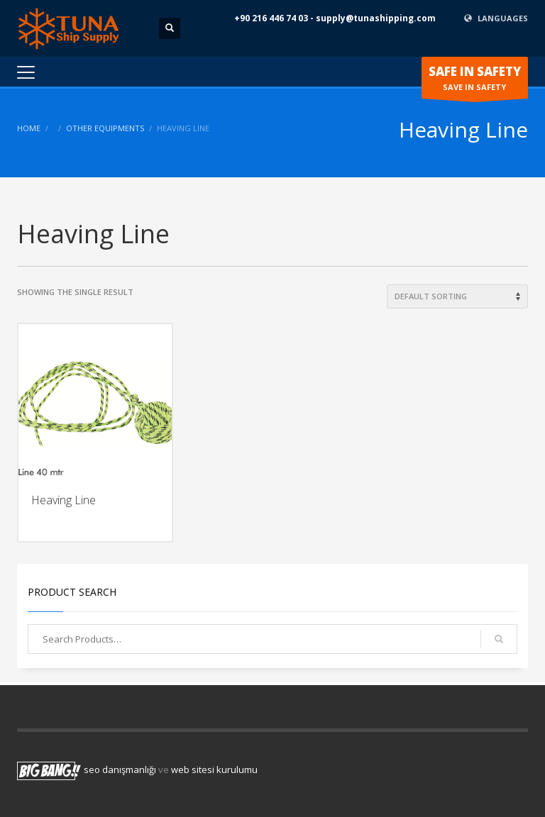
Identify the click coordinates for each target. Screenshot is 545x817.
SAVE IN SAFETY (475, 81)
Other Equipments (105, 128)
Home (28, 128)
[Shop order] (457, 296)
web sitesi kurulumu (214, 769)
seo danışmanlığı (120, 769)
